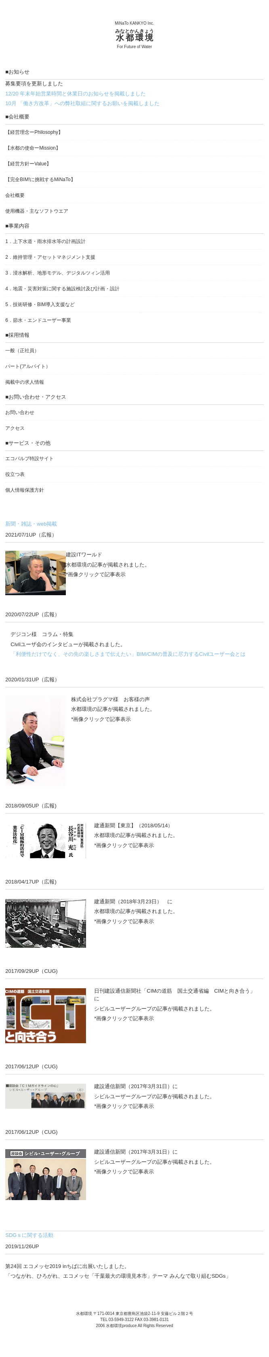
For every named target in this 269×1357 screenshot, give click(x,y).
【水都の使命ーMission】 (33, 148)
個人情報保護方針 (24, 490)
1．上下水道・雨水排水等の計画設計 (45, 241)
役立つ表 (15, 474)
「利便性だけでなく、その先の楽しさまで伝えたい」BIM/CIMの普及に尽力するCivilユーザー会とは (128, 654)
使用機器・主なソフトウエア (36, 211)
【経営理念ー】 (34, 132)
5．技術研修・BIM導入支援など (40, 304)
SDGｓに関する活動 (29, 1235)
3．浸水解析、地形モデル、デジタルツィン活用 (57, 273)
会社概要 (15, 195)
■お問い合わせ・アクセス (35, 397)
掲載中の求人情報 (24, 382)
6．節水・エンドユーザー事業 (38, 320)
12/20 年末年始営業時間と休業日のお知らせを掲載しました (75, 94)
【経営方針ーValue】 (28, 164)
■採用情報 (17, 335)
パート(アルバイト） (27, 366)
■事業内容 (17, 226)
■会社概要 (17, 117)
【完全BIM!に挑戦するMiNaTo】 (40, 179)
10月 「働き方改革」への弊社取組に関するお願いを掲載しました (82, 103)
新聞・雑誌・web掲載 (31, 524)
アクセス (15, 428)
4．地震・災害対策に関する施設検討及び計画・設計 (62, 289)
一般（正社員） (22, 350)
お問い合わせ (19, 412)
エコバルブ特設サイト (29, 458)
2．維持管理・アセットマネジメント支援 (50, 257)
